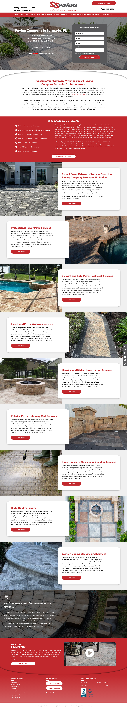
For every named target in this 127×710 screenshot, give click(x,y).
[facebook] (47, 693)
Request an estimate (78, 94)
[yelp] (53, 693)
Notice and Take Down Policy (72, 705)
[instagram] (50, 693)
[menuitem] (17, 14)
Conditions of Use (61, 705)
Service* (78, 47)
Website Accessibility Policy (86, 705)
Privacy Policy (38, 705)
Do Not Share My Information (49, 705)
